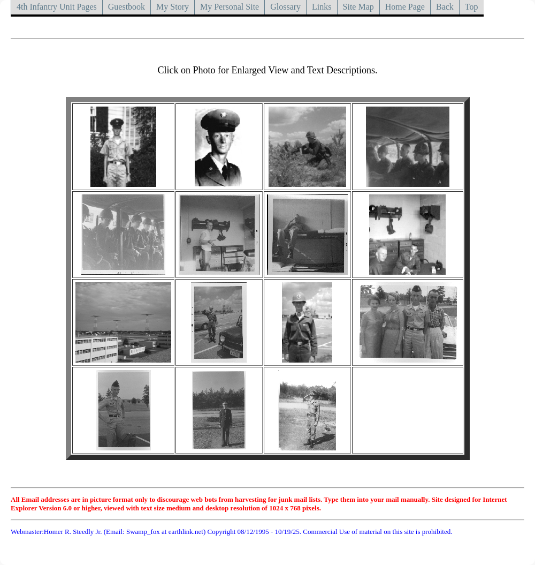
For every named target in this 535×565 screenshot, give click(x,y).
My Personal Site (229, 6)
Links (321, 6)
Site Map (358, 6)
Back (445, 6)
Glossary (285, 6)
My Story (172, 6)
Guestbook (126, 6)
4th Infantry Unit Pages (57, 6)
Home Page (405, 6)
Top (471, 6)
